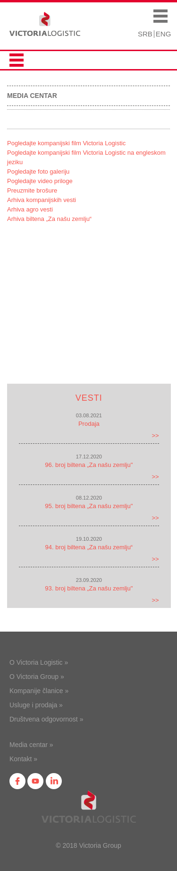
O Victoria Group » (36, 676)
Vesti (89, 398)
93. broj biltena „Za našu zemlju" (89, 588)
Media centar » (31, 744)
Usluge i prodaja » (36, 705)
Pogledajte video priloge (40, 181)
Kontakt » (23, 759)
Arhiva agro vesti (30, 209)
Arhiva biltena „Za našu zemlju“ (49, 218)
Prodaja (89, 423)
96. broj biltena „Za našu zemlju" (89, 464)
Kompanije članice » (38, 691)
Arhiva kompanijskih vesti (41, 199)
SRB (145, 34)
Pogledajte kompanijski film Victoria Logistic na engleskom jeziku (86, 157)
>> (155, 435)
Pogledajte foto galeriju (38, 171)
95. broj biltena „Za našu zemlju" (89, 506)
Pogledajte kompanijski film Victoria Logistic (66, 143)
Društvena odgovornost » (46, 719)
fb (17, 781)
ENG (163, 34)
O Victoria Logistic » (38, 662)
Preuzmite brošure (32, 190)
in (54, 781)
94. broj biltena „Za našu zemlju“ (89, 547)
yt (35, 781)
